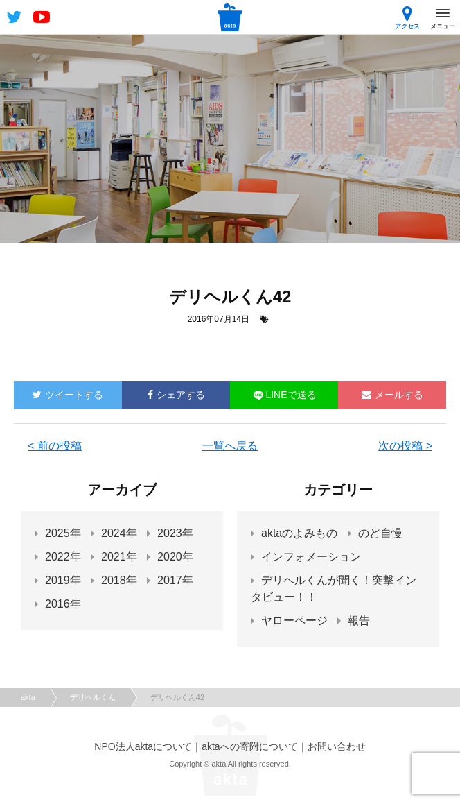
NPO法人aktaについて (143, 746)
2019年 (63, 580)
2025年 (63, 533)
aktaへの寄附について (249, 746)
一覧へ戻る (230, 446)
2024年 (119, 533)
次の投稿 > (405, 446)
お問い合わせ (337, 746)
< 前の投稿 (55, 446)
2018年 (119, 580)
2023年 (175, 533)
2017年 (175, 580)
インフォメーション (311, 557)
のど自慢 (380, 533)
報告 (359, 620)
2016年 (63, 604)
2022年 (63, 557)
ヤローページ (294, 620)
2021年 (119, 557)
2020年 (175, 557)
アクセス (407, 18)
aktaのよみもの (299, 533)
